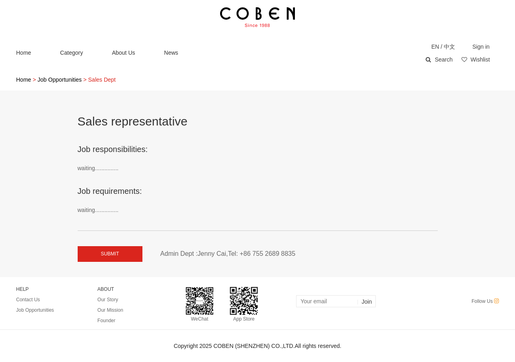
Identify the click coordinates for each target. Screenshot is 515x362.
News (171, 52)
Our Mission (110, 310)
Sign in (481, 46)
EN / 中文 (443, 46)
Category (71, 52)
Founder (106, 320)
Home (23, 52)
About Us (123, 52)
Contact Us (28, 299)
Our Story (107, 299)
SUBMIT (110, 254)
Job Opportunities (59, 79)
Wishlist (475, 59)
